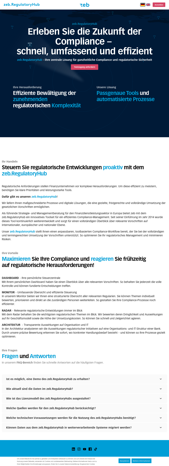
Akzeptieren (124, 461)
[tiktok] (95, 449)
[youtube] (84, 449)
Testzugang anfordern (84, 67)
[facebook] (90, 449)
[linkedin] (73, 449)
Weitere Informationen (141, 461)
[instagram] (79, 449)
